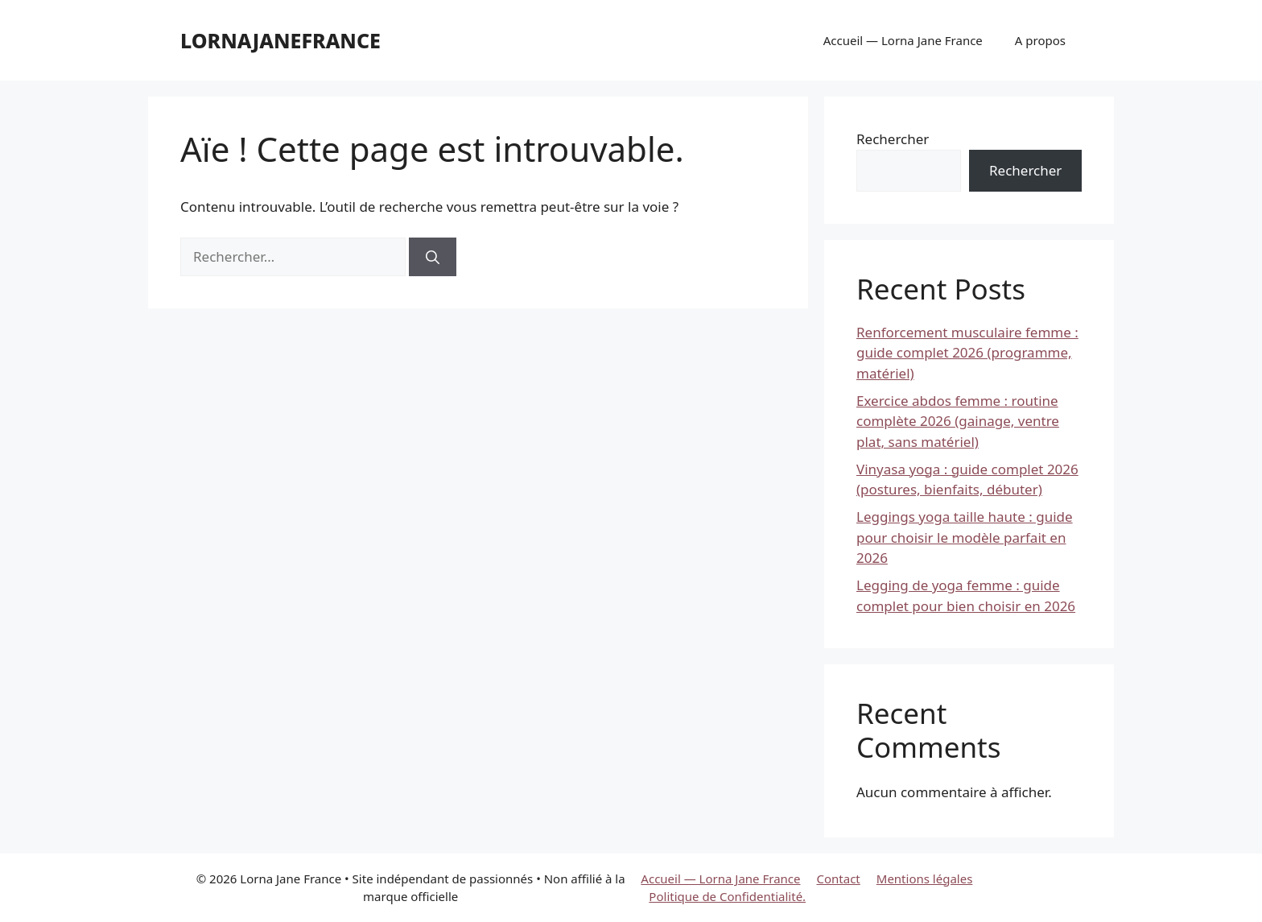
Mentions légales (924, 878)
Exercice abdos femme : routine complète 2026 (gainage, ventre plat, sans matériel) (957, 421)
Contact (838, 878)
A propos (1040, 40)
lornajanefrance (280, 40)
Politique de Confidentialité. (727, 896)
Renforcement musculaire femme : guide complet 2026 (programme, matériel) (967, 352)
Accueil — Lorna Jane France (903, 40)
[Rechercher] (432, 257)
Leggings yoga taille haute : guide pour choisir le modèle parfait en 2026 (964, 537)
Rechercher (892, 139)
